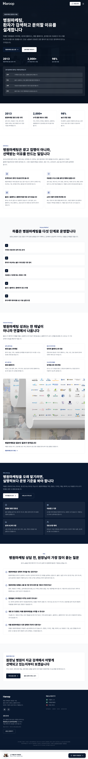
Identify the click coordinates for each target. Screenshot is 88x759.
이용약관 (65, 743)
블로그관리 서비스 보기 (30, 676)
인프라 (59, 709)
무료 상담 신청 (13, 676)
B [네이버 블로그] (4, 709)
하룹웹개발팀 (50, 702)
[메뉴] (83, 3)
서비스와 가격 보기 (27, 495)
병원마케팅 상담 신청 (11, 49)
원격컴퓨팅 (48, 709)
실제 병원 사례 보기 (29, 49)
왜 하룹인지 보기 (10, 495)
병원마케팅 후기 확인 (11, 450)
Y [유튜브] (8, 709)
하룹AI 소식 (50, 700)
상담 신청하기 (9, 731)
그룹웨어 (54, 709)
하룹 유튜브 (50, 705)
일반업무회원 (64, 709)
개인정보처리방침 (58, 743)
